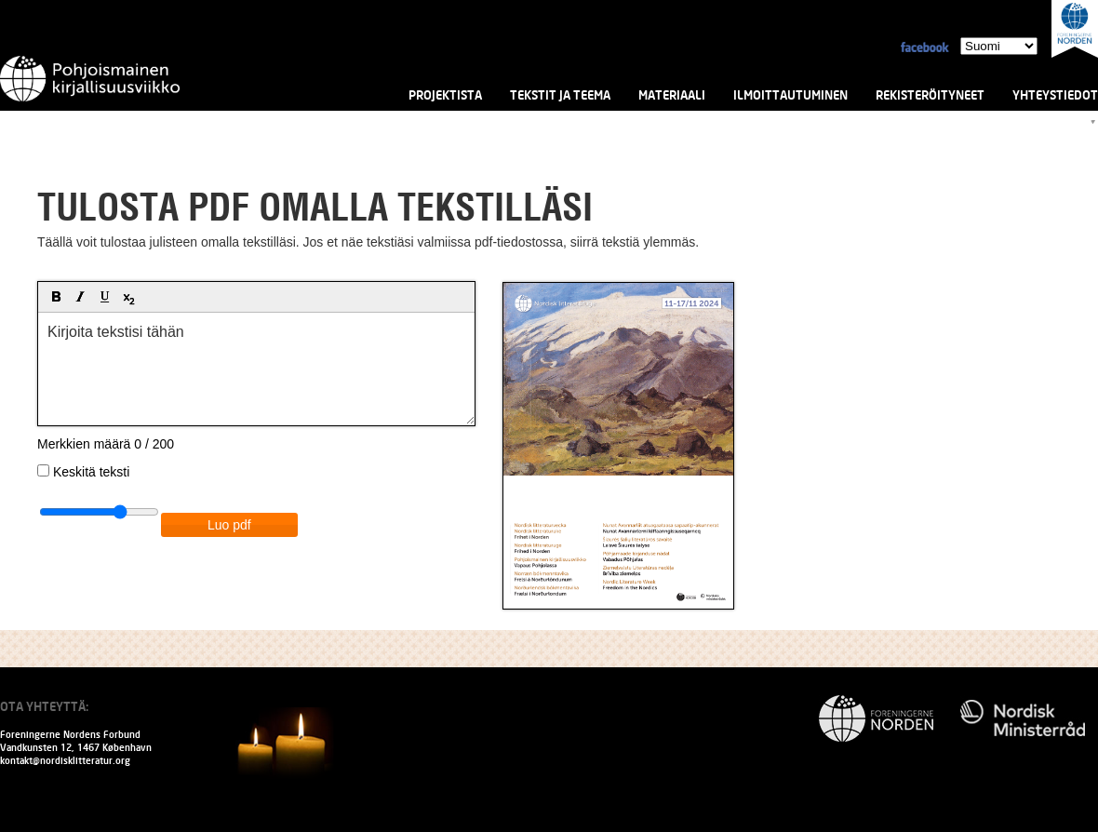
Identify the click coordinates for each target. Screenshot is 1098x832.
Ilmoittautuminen (790, 94)
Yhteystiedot (1055, 94)
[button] (43, 286)
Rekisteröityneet (930, 94)
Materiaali (671, 94)
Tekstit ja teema (560, 94)
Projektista (445, 94)
